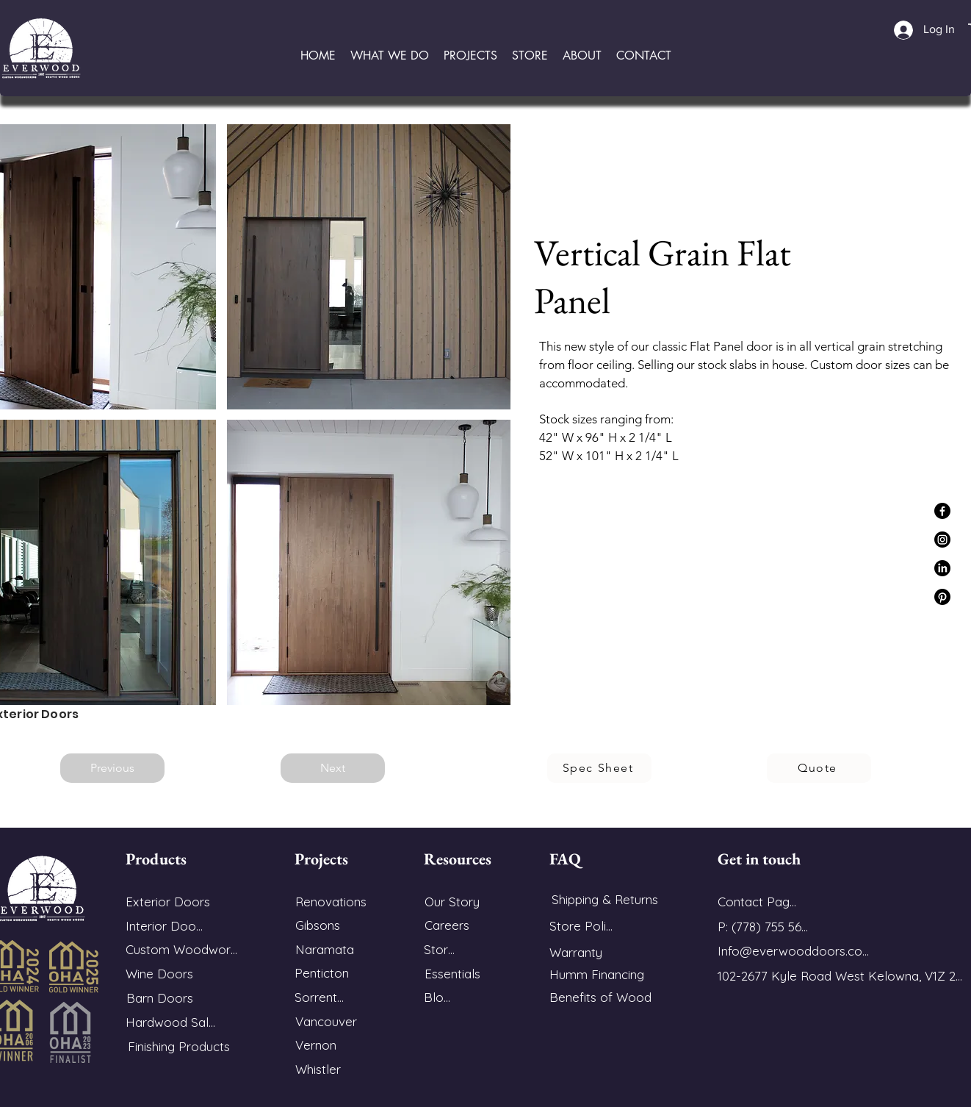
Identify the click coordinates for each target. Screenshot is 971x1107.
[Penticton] (322, 973)
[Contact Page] (757, 901)
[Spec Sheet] (599, 768)
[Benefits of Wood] (602, 997)
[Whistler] (318, 1069)
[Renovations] (331, 901)
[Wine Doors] (159, 973)
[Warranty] (583, 952)
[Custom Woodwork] (181, 949)
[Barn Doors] (159, 998)
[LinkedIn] (942, 568)
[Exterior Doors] (168, 901)
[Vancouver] (326, 1021)
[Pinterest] (942, 597)
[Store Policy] (583, 926)
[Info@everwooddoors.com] (794, 951)
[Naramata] (325, 949)
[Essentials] (452, 973)
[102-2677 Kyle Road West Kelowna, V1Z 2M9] (844, 976)
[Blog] (437, 997)
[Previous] (112, 768)
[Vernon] (315, 1045)
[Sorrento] (319, 997)
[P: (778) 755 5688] (766, 926)
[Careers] (446, 925)
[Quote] (819, 768)
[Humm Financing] (602, 974)
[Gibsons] (317, 925)
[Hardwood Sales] (173, 1022)
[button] (389, 55)
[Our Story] (452, 901)
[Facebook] (942, 511)
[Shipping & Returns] (604, 899)
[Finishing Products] (179, 1046)
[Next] (333, 768)
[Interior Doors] (166, 926)
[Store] (439, 949)
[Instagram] (942, 539)
